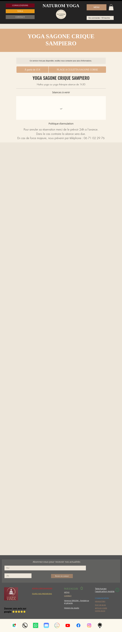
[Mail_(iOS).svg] (46, 625)
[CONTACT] (20, 17)
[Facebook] (78, 625)
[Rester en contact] (62, 576)
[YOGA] (20, 11)
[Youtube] (67, 625)
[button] (96, 7)
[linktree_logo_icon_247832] (99, 625)
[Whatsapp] (35, 625)
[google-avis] (57, 625)
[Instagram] (89, 625)
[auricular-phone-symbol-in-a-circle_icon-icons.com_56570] (25, 625)
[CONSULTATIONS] (20, 5)
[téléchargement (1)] (14, 625)
